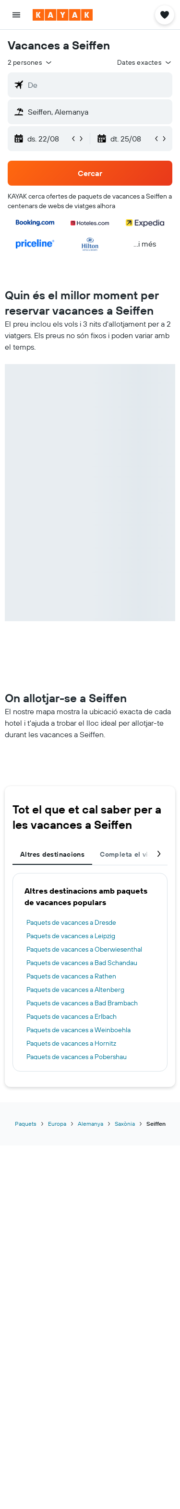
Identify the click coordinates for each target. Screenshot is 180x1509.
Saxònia (125, 1123)
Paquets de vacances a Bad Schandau (81, 962)
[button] (16, 14)
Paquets (25, 1123)
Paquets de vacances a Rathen (71, 976)
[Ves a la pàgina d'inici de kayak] (63, 15)
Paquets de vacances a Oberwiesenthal (84, 949)
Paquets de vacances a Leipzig (70, 935)
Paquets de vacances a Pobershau (76, 1056)
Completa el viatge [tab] (131, 854)
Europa (57, 1123)
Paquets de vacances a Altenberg (75, 989)
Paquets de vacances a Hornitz (71, 1043)
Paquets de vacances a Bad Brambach (82, 1003)
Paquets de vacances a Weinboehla (78, 1030)
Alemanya (90, 1123)
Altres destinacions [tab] (52, 854)
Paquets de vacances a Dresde (71, 922)
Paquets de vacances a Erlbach (71, 1016)
